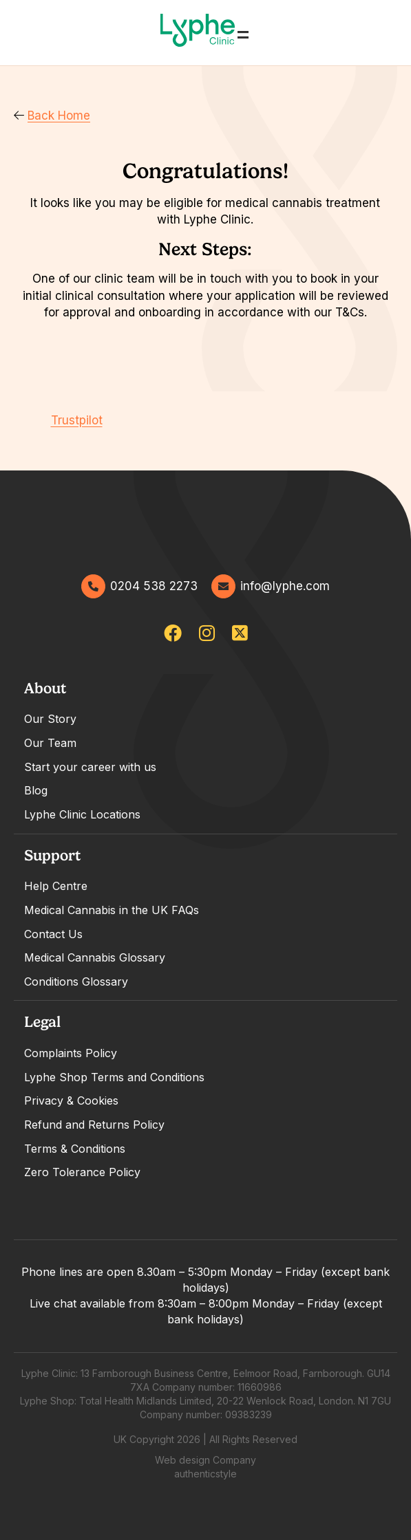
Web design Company (205, 1460)
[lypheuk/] (207, 633)
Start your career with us (90, 767)
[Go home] (197, 33)
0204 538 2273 (139, 586)
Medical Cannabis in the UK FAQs (111, 910)
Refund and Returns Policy (94, 1124)
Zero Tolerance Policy (82, 1172)
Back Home (52, 115)
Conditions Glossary (76, 981)
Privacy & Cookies (71, 1100)
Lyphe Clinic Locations (82, 814)
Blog (36, 790)
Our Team (50, 743)
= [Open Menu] (243, 33)
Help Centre (55, 886)
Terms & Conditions (74, 1149)
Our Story (50, 719)
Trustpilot (77, 420)
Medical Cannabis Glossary (94, 957)
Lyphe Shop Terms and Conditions (114, 1077)
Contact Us (53, 934)
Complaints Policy (70, 1053)
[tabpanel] (205, 750)
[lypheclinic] (240, 633)
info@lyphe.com (270, 586)
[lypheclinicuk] (173, 633)
